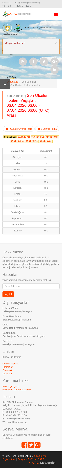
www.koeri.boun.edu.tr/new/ (16, 389)
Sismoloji (7, 370)
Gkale (29, 6)
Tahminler (7, 367)
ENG (9, 6)
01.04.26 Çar (46, 141)
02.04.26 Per (32, 141)
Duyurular (7, 373)
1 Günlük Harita (47, 129)
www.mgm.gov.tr (10, 386)
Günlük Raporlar (10, 363)
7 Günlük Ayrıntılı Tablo (18, 129)
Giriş (20, 6)
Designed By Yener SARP (31, 459)
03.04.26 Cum (17, 141)
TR (3, 6)
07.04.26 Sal (10, 137)
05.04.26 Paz (37, 137)
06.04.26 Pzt (24, 137)
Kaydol (8, 294)
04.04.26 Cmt (51, 137)
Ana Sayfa (12, 81)
